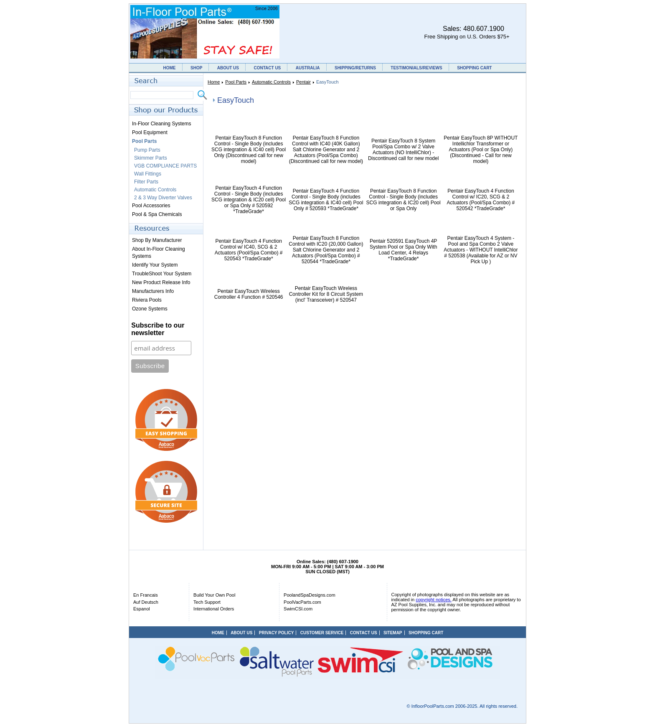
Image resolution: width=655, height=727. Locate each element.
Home (214, 81)
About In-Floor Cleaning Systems (158, 252)
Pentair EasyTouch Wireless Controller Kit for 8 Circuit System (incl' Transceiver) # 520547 (326, 294)
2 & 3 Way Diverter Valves (163, 198)
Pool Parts (235, 81)
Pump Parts (147, 150)
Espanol (141, 608)
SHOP (196, 68)
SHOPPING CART (474, 68)
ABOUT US (228, 68)
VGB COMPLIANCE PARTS (165, 166)
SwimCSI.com (298, 608)
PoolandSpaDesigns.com (309, 594)
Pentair (303, 81)
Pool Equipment (150, 132)
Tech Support (207, 602)
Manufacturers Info (153, 291)
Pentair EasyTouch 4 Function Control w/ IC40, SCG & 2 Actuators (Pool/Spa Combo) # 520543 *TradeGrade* (249, 250)
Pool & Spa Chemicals (157, 214)
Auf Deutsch (145, 602)
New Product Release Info (161, 282)
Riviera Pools (147, 300)
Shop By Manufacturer (157, 240)
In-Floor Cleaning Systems (161, 124)
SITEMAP (392, 632)
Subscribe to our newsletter (157, 329)
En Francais (145, 594)
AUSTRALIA (308, 68)
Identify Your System (155, 265)
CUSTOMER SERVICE (322, 632)
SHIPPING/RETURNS (355, 68)
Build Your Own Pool (214, 594)
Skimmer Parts (150, 158)
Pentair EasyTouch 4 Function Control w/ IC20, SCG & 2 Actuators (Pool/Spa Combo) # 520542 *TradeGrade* (481, 199)
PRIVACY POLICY (276, 632)
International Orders (213, 608)
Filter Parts (146, 182)
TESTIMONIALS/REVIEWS (416, 68)
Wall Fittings (147, 174)
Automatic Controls (271, 81)
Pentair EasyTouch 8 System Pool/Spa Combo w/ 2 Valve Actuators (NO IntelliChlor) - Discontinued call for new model (403, 149)
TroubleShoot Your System (161, 274)
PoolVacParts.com (302, 602)
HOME (169, 68)
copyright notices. (434, 599)
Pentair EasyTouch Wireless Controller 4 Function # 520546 (248, 294)
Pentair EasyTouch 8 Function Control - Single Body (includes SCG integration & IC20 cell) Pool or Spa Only (403, 199)
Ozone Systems (150, 309)
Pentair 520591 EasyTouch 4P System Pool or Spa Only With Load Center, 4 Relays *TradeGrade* (403, 250)
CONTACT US (267, 68)
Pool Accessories (151, 205)
